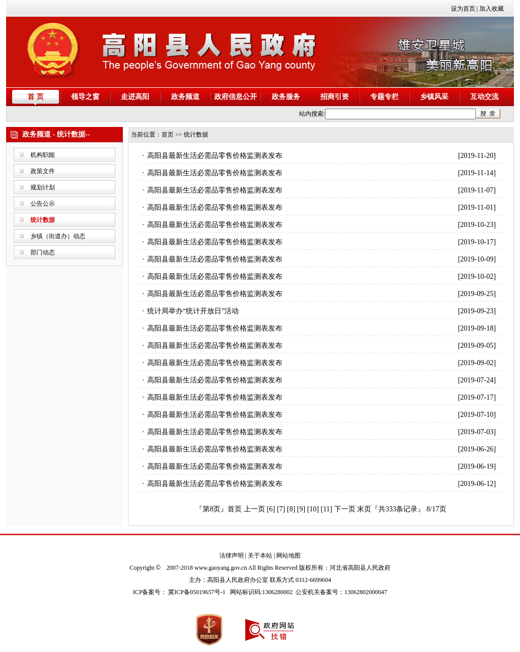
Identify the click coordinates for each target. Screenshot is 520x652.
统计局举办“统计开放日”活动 (193, 311)
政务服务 (286, 97)
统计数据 (42, 219)
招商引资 (334, 97)
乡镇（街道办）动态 (57, 236)
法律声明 (231, 555)
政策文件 (42, 171)
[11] (326, 509)
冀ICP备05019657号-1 (196, 592)
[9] (301, 509)
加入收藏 (491, 8)
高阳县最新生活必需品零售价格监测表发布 (214, 155)
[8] (291, 509)
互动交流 (484, 97)
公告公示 (42, 203)
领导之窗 (85, 97)
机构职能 (42, 154)
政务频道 (185, 97)
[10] (313, 509)
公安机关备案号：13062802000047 (341, 592)
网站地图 (288, 555)
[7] (281, 509)
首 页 (35, 97)
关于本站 (260, 555)
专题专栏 (384, 97)
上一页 (254, 509)
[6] (271, 509)
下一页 (344, 509)
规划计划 (42, 187)
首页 (167, 134)
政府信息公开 (235, 97)
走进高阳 (135, 97)
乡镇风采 (434, 97)
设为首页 (463, 8)
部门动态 (42, 252)
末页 (364, 509)
